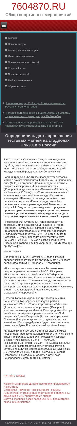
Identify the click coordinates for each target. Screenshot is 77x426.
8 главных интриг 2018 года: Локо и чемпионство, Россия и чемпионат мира (35, 105)
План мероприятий (19, 74)
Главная (12, 38)
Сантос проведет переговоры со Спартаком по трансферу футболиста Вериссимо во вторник (34, 124)
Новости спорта (17, 44)
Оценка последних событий (23, 62)
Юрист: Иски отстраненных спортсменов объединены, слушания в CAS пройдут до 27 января (37, 394)
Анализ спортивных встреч (23, 50)
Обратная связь (17, 86)
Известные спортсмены (21, 56)
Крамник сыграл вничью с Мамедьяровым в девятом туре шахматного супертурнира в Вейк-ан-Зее (38, 114)
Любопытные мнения (20, 80)
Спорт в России (16, 68)
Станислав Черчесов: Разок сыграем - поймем (32, 389)
